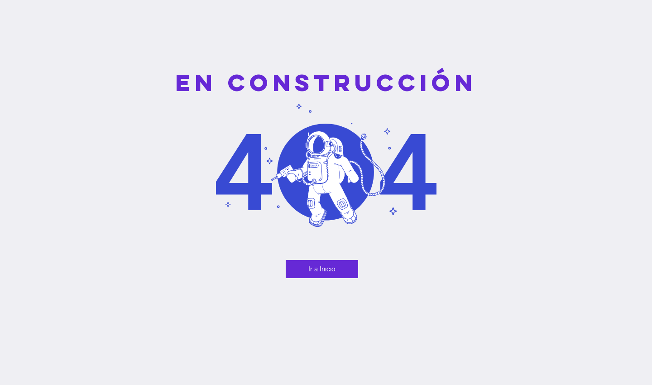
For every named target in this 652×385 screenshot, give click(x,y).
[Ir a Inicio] (322, 269)
